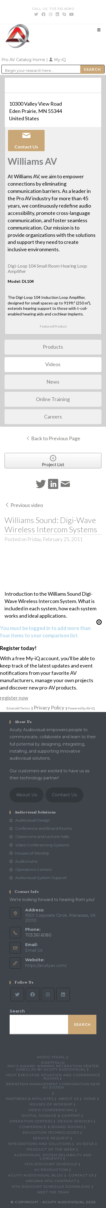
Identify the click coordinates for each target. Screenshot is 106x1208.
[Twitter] (17, 994)
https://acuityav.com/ (46, 965)
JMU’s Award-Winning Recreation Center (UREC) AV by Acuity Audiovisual (53, 1067)
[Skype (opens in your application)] (64, 14)
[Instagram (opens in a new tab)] (50, 14)
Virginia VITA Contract (51, 1181)
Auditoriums (26, 861)
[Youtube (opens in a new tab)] (71, 14)
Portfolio (53, 1062)
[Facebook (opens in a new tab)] (43, 14)
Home (90, 1098)
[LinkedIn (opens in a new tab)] (57, 14)
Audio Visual (51, 1057)
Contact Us (64, 794)
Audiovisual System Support (41, 877)
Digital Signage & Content (51, 1115)
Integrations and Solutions (39, 1144)
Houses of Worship (32, 853)
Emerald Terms (18, 708)
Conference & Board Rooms (51, 1127)
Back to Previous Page (53, 438)
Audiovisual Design (32, 820)
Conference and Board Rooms (43, 828)
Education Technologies (51, 1132)
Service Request (51, 1138)
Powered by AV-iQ (81, 708)
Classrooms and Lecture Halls (42, 836)
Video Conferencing (51, 1110)
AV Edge (85, 1144)
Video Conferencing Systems (42, 845)
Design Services (75, 1121)
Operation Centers (31, 1121)
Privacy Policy (49, 707)
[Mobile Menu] (99, 30)
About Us (26, 794)
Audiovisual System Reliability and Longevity (53, 1156)
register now (14, 698)
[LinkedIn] (63, 994)
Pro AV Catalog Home (23, 59)
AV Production (51, 1169)
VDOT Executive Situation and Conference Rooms (53, 1076)
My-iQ (57, 59)
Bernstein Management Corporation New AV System (53, 1085)
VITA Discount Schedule (51, 1164)
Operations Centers (33, 869)
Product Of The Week (51, 1149)
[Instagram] (48, 994)
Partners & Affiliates (29, 1098)
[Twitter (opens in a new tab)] (36, 14)
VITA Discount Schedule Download (51, 1186)
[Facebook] (32, 994)
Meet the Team (53, 1192)
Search (17, 1011)
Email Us (33, 950)
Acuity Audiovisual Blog (35, 1175)
